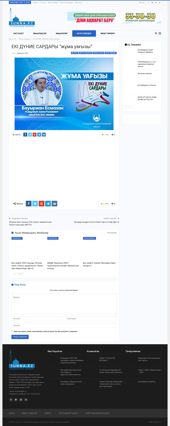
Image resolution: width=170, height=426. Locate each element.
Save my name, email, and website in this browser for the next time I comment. (46, 331)
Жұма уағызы (98, 53)
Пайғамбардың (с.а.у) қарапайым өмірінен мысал (146, 64)
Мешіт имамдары (66, 2)
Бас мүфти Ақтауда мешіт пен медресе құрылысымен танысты (70, 372)
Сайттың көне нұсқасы (97, 413)
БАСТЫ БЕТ (19, 33)
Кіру (142, 2)
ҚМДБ (11, 413)
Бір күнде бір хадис (68, 413)
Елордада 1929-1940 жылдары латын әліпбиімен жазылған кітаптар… (71, 360)
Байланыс (78, 2)
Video (75, 53)
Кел (21, 274)
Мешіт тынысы (29, 413)
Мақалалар (62, 33)
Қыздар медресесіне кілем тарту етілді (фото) (96, 222)
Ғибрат (35, 2)
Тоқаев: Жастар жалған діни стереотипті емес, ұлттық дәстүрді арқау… (110, 384)
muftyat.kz (157, 422)
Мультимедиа (84, 33)
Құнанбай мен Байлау (146, 382)
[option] (142, 77)
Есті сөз (43, 2)
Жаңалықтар (40, 33)
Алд (14, 274)
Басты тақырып (85, 53)
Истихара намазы (145, 73)
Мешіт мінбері (53, 2)
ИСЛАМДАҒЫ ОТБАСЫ (147, 85)
